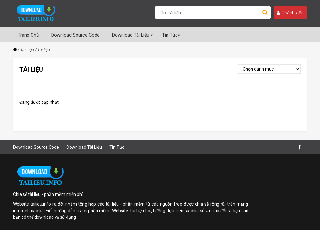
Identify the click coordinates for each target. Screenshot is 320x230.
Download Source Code (75, 35)
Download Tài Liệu (132, 35)
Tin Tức (171, 35)
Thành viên (290, 12)
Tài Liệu (27, 49)
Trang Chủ (28, 35)
